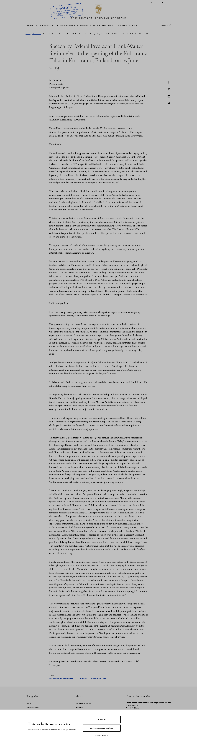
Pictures (79, 707)
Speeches (36, 34)
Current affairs (43, 27)
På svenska (167, 3)
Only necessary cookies (101, 728)
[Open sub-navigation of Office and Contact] (136, 26)
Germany (82, 678)
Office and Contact (125, 27)
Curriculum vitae (64, 27)
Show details (101, 735)
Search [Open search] (164, 27)
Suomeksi (155, 3)
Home (30, 27)
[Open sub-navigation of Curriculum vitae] (74, 26)
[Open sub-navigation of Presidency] (89, 26)
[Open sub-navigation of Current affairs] (52, 26)
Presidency (82, 27)
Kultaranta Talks (98, 678)
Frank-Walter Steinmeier (61, 678)
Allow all (101, 719)
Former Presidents (103, 27)
